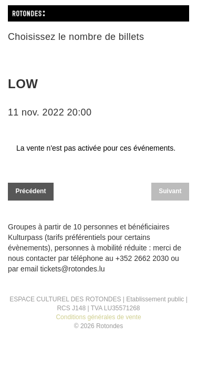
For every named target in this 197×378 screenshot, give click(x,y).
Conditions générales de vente (98, 317)
